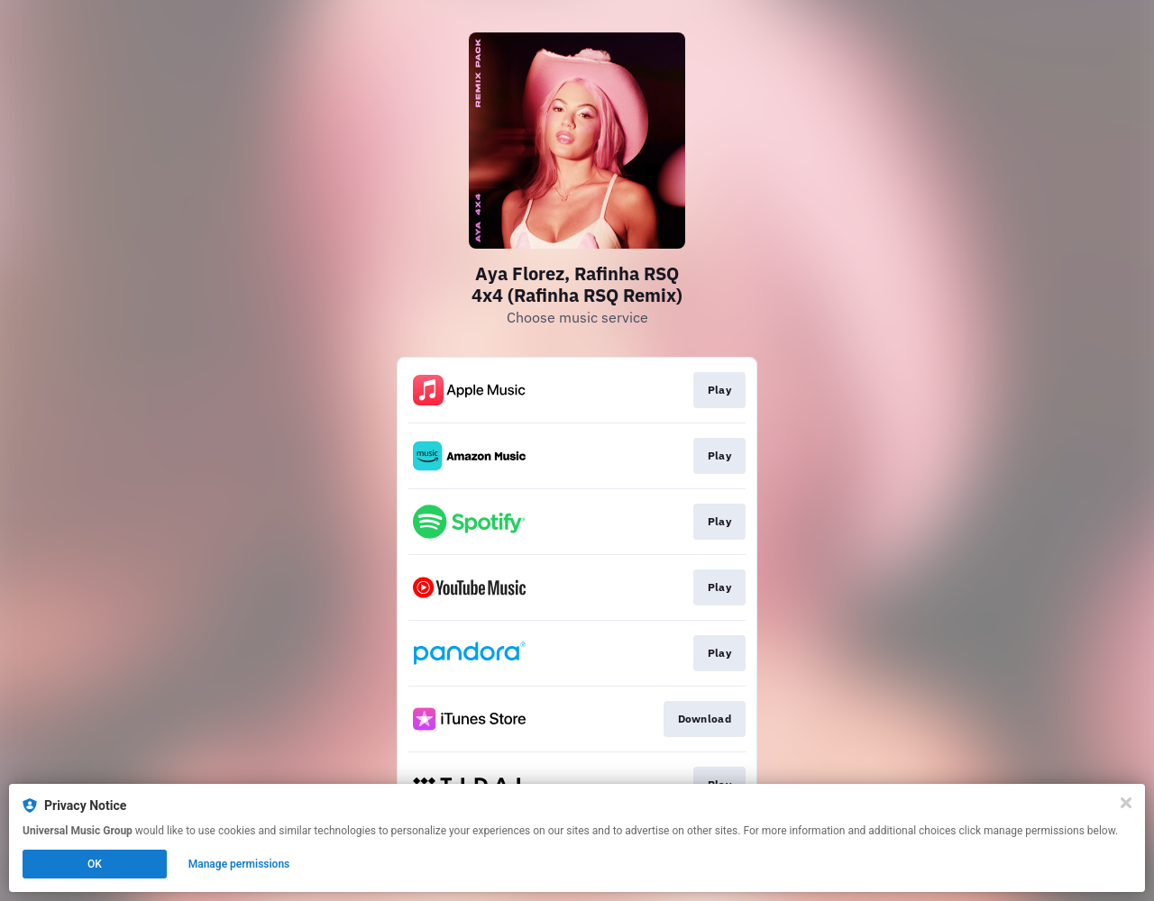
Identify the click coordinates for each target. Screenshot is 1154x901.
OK (94, 864)
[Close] (1126, 802)
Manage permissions (239, 864)
